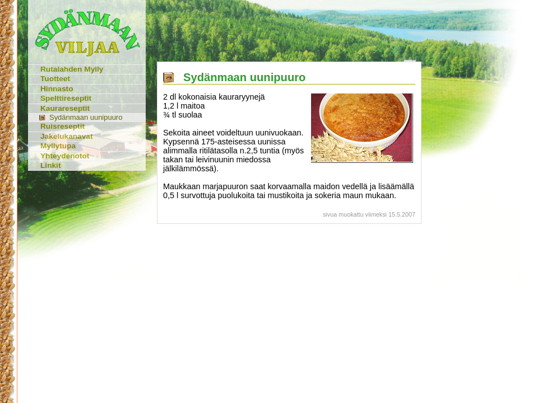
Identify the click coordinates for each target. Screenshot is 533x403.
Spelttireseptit (65, 98)
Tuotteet (55, 78)
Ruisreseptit (62, 126)
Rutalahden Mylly (71, 69)
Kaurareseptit (65, 108)
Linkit (50, 165)
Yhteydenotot (64, 156)
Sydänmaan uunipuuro (85, 117)
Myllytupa (58, 146)
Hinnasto (56, 89)
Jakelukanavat (66, 136)
